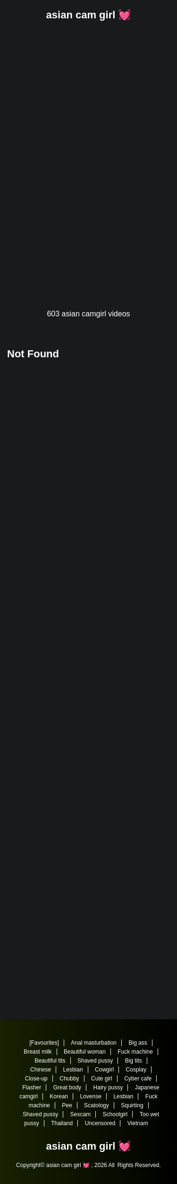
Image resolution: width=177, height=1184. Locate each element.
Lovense (90, 1096)
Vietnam (137, 1123)
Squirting (132, 1105)
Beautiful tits (49, 1060)
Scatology (96, 1105)
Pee (67, 1105)
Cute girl (101, 1078)
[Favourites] (44, 1042)
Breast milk (37, 1051)
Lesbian (73, 1069)
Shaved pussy (95, 1060)
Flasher (31, 1087)
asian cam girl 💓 (88, 15)
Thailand (62, 1123)
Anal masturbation (94, 1042)
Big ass (137, 1042)
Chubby (69, 1078)
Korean (59, 1096)
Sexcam (80, 1114)
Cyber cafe (138, 1078)
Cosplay (136, 1069)
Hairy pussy (108, 1087)
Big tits (133, 1060)
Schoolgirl (115, 1114)
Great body (67, 1087)
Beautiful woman (85, 1051)
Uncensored (100, 1123)
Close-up (36, 1078)
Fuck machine (135, 1051)
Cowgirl (104, 1069)
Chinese (40, 1069)
